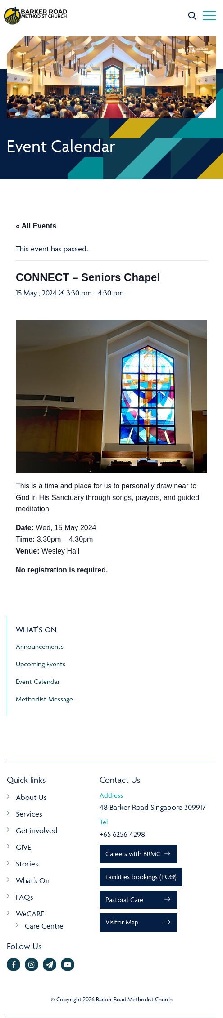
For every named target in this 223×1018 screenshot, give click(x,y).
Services (29, 813)
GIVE (23, 847)
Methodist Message (44, 699)
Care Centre (44, 925)
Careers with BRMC (133, 853)
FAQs (24, 897)
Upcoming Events (40, 664)
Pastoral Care (124, 899)
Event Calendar (38, 681)
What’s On (33, 880)
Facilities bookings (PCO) (141, 876)
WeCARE (30, 913)
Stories (27, 863)
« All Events (36, 226)
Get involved (37, 830)
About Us (31, 797)
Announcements (40, 646)
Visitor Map (121, 922)
